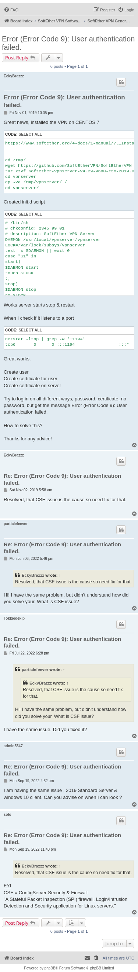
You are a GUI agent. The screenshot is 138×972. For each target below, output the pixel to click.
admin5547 (13, 746)
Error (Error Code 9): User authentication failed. (68, 43)
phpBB (50, 968)
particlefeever (16, 524)
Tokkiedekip (14, 618)
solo (7, 815)
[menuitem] (11, 9)
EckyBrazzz (14, 76)
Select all (30, 134)
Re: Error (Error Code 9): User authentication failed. (62, 479)
